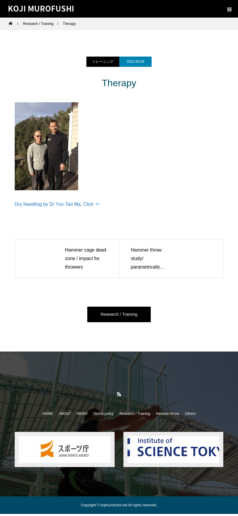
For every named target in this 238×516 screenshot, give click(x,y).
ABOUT (65, 416)
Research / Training (119, 315)
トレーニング (102, 62)
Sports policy (103, 416)
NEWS (82, 416)
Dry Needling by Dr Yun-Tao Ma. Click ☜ (57, 204)
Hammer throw (167, 416)
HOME (48, 416)
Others (190, 416)
